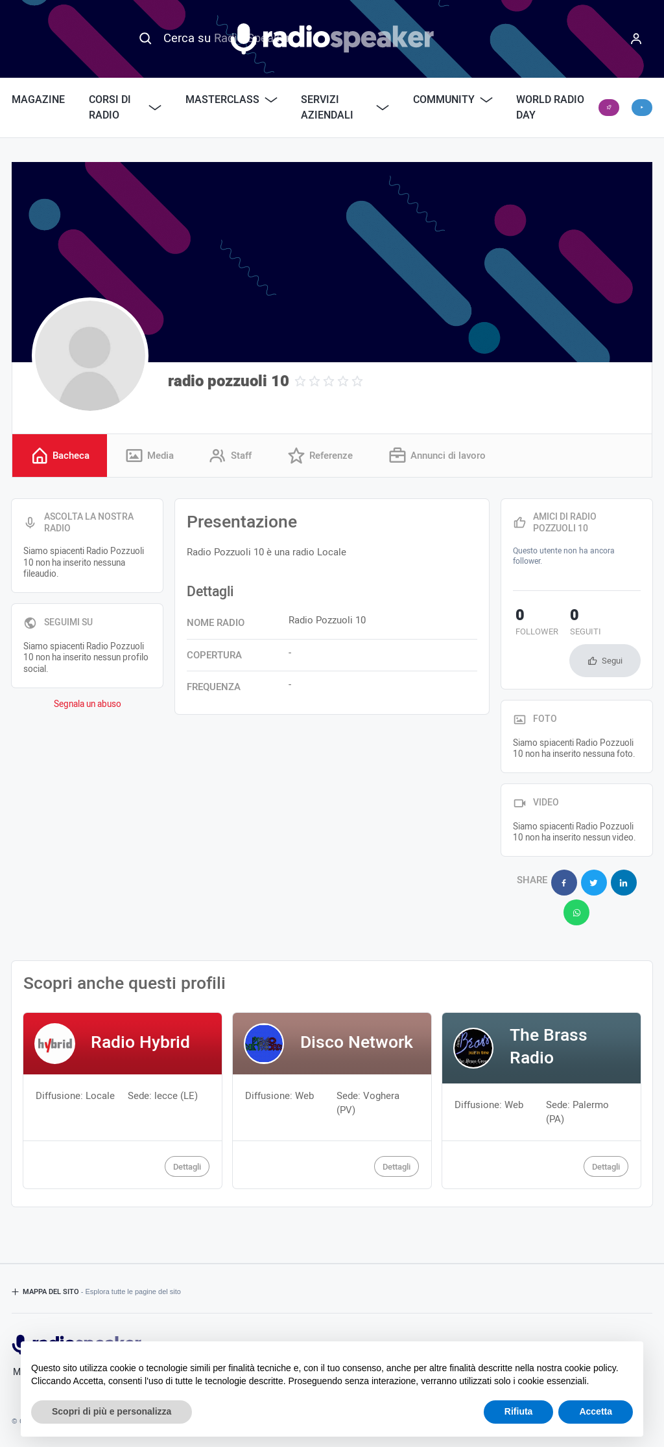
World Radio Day (550, 107)
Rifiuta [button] (518, 1411)
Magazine (38, 100)
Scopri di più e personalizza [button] (111, 1411)
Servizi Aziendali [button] (345, 107)
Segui (612, 661)
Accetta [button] (595, 1411)
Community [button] (453, 100)
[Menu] (636, 39)
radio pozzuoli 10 (228, 381)
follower (534, 623)
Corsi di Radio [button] (125, 107)
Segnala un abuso (87, 705)
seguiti (577, 623)
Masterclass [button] (231, 100)
